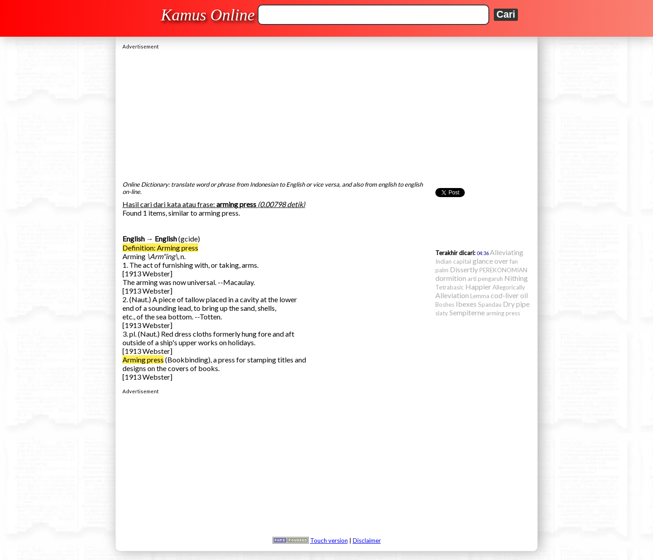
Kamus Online (208, 15)
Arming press (143, 359)
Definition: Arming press (160, 247)
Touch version (329, 540)
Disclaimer (367, 540)
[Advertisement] (326, 112)
